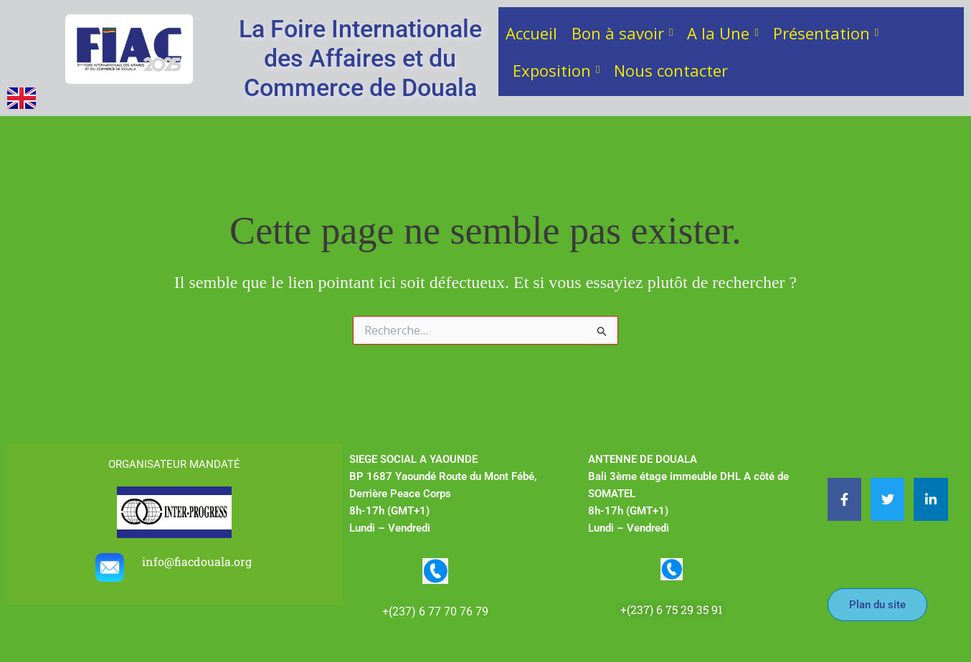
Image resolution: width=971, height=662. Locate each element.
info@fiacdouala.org (198, 561)
